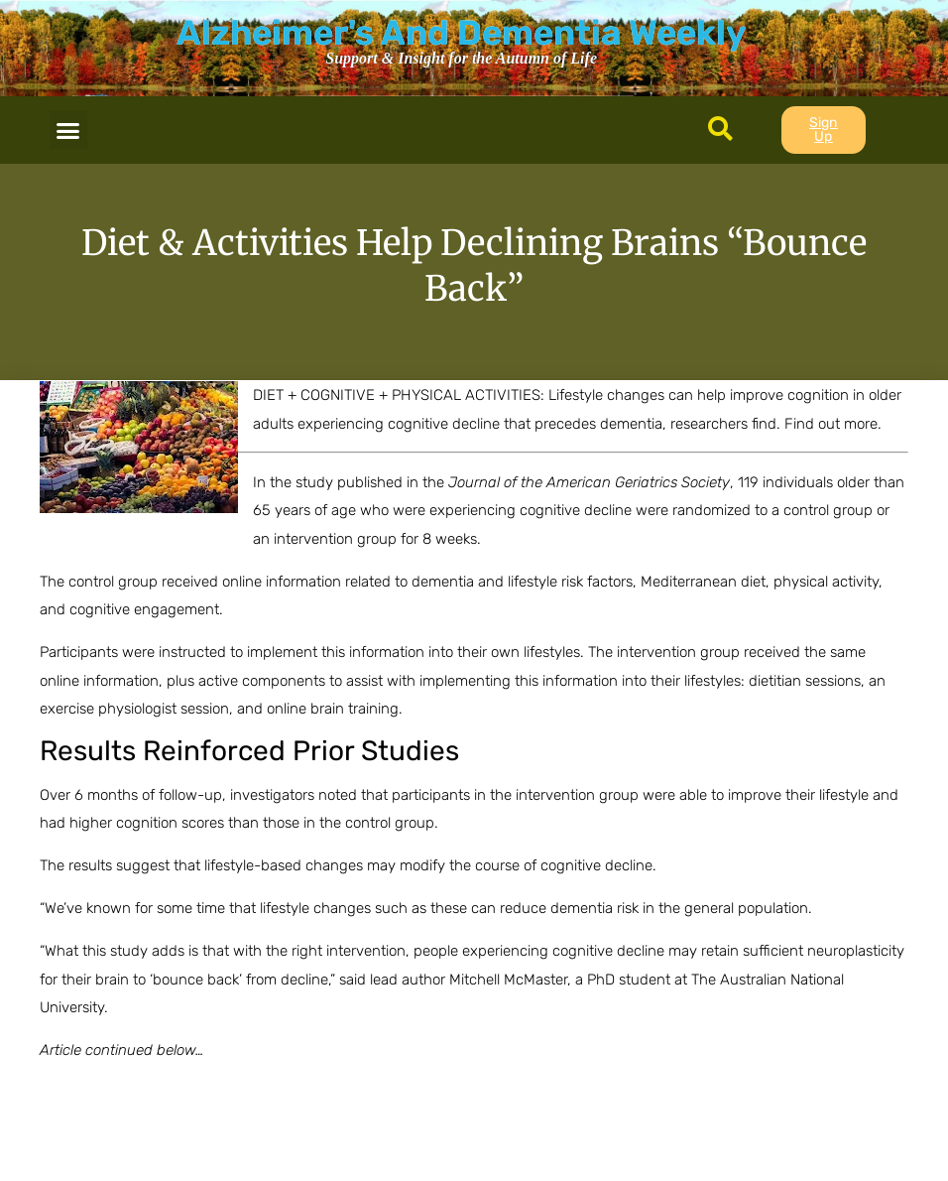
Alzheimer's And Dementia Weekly (461, 33)
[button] (68, 130)
